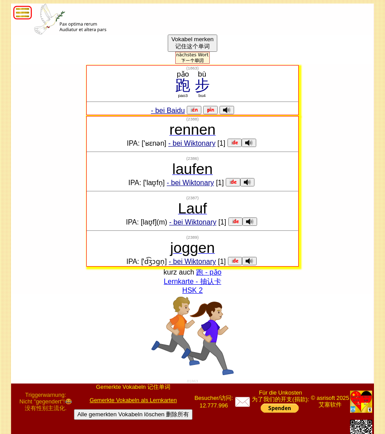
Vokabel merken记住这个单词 (192, 43)
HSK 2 (192, 290)
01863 (192, 381)
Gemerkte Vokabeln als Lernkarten (133, 400)
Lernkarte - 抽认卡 (192, 281)
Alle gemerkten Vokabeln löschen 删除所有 (133, 414)
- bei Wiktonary (192, 143)
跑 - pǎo (208, 272)
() (192, 68)
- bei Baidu (168, 110)
